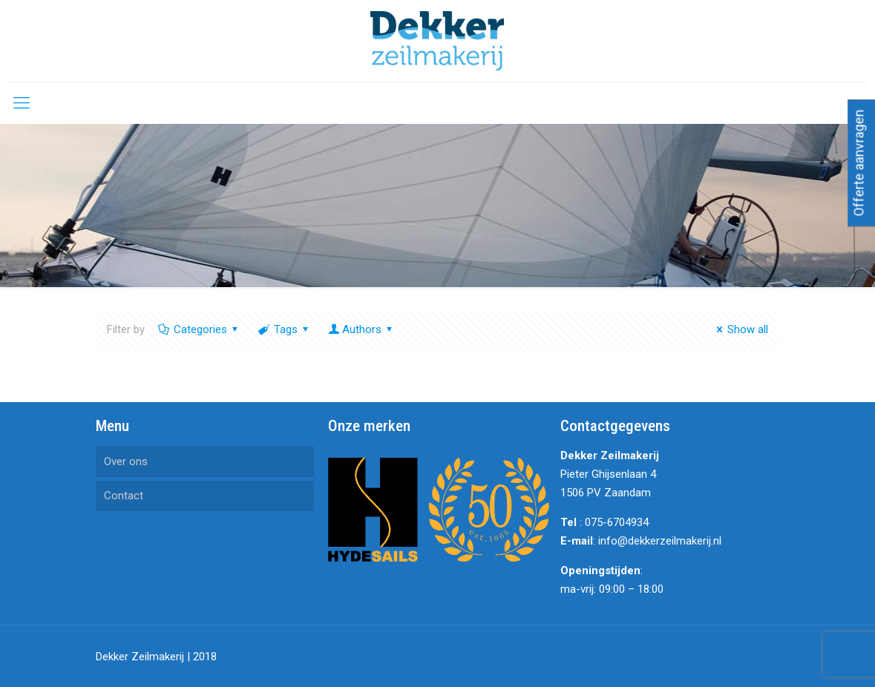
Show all (740, 329)
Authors (362, 329)
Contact (123, 495)
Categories (199, 329)
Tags (284, 329)
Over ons (126, 461)
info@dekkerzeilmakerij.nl (659, 541)
